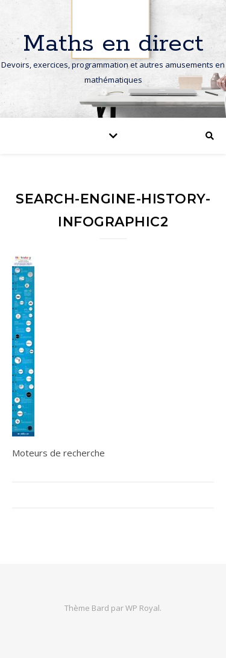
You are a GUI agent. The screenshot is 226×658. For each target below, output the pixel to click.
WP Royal (142, 607)
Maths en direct (113, 43)
